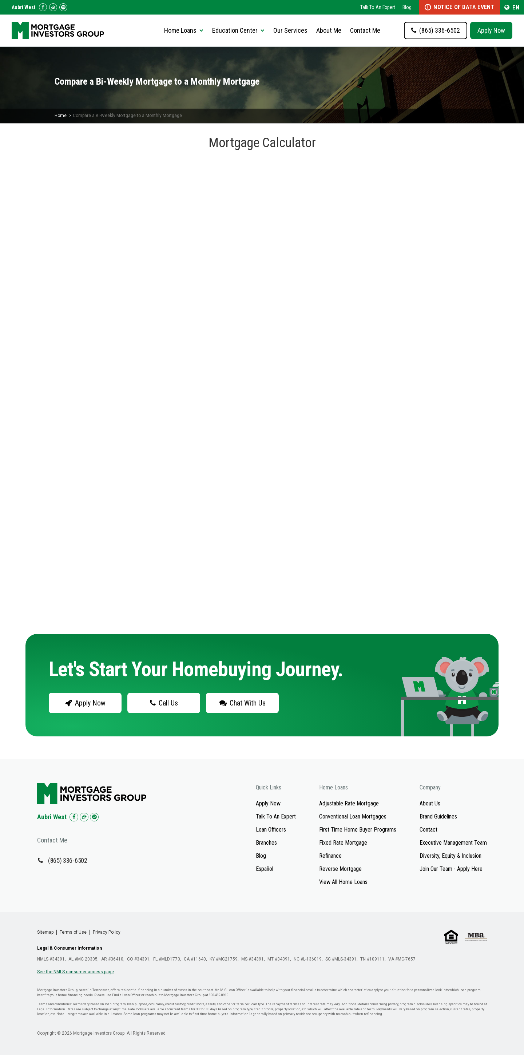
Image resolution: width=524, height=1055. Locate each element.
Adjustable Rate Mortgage (349, 803)
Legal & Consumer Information (69, 948)
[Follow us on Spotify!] (63, 7)
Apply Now (491, 30)
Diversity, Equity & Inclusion (450, 855)
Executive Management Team (453, 842)
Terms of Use (73, 932)
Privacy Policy (106, 932)
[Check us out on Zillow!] (53, 7)
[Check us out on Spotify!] (94, 817)
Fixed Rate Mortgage (343, 842)
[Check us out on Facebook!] (43, 7)
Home (61, 115)
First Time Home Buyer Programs (357, 829)
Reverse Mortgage (340, 868)
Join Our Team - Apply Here (451, 868)
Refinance (330, 855)
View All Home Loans (343, 881)
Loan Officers (271, 829)
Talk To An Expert (377, 7)
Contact (428, 829)
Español (264, 868)
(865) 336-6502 (67, 860)
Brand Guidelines (438, 816)
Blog (407, 7)
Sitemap (45, 932)
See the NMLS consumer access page (75, 971)
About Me (328, 30)
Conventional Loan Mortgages (352, 816)
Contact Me (365, 30)
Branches (266, 842)
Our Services (290, 30)
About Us (430, 803)
